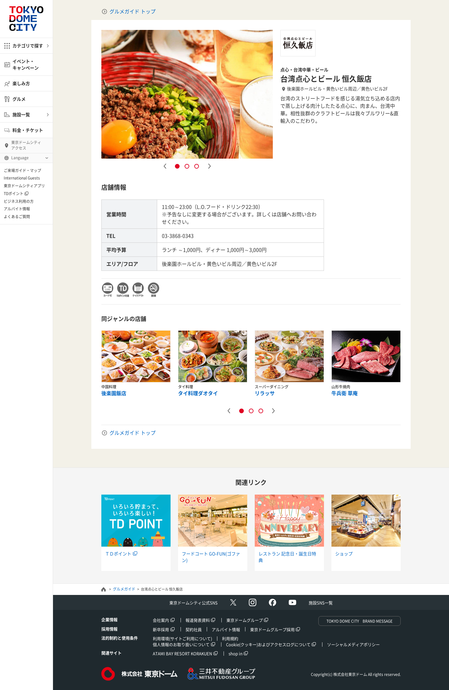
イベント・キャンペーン (25, 64)
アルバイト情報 (17, 209)
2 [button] (187, 166)
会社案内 (161, 620)
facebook (272, 602)
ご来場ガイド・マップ (22, 170)
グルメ (19, 99)
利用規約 (230, 638)
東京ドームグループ (244, 620)
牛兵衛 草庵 (344, 393)
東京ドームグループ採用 (272, 629)
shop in (236, 653)
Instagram (252, 602)
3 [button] (196, 166)
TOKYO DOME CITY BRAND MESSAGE (359, 621)
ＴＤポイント (118, 553)
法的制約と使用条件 (119, 638)
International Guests (22, 178)
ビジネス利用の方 (19, 201)
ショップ (344, 553)
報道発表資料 (198, 620)
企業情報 (109, 619)
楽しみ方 (21, 83)
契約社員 (194, 629)
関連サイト (111, 653)
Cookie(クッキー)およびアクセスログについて (268, 644)
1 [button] (177, 166)
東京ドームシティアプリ (24, 186)
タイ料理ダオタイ (198, 393)
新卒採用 (161, 629)
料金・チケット (27, 130)
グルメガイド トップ (132, 11)
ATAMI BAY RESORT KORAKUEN (182, 653)
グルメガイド (124, 589)
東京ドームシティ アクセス (26, 145)
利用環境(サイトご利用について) (182, 638)
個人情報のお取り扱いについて (181, 644)
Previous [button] (165, 166)
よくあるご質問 (17, 216)
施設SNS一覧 (321, 603)
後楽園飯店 (113, 393)
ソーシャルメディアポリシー (353, 644)
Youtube (292, 602)
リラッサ (265, 393)
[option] (187, 94)
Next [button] (209, 166)
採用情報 (109, 629)
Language (20, 158)
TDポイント (13, 193)
